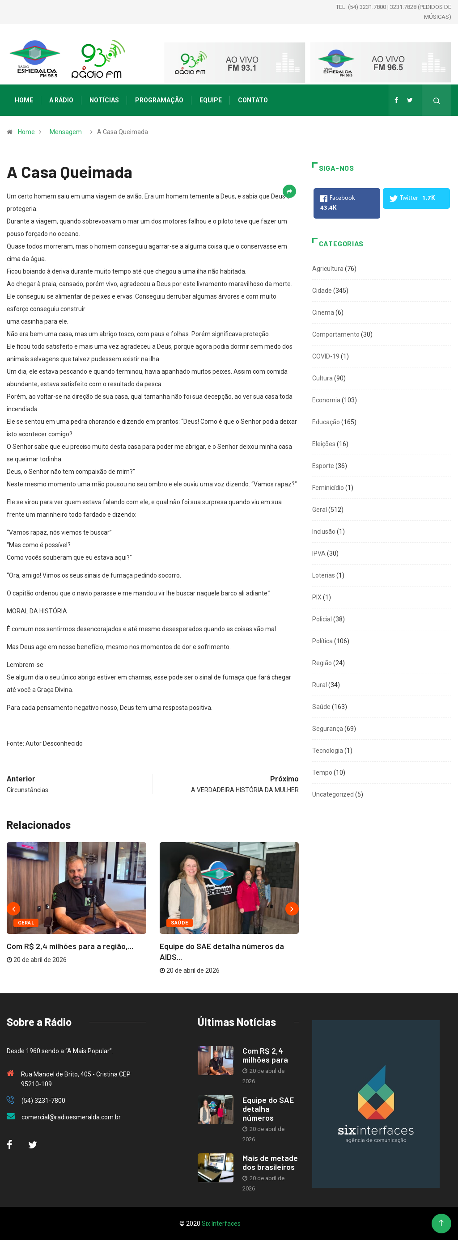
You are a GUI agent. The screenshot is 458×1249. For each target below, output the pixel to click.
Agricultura (328, 268)
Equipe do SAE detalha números (268, 1108)
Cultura (322, 378)
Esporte (323, 465)
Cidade (322, 290)
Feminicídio (328, 487)
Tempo (322, 772)
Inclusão (323, 531)
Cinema (323, 312)
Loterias (323, 575)
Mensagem (66, 131)
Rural (319, 684)
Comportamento (336, 334)
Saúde (179, 923)
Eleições (323, 443)
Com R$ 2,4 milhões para (265, 1055)
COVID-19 (325, 356)
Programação (159, 100)
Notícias (104, 100)
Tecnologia (327, 750)
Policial (322, 619)
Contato (253, 100)
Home (24, 100)
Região (322, 663)
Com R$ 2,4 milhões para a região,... (70, 946)
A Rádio (61, 100)
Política (322, 641)
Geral (26, 923)
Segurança (327, 728)
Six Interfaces (221, 1223)
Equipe (210, 100)
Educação (326, 422)
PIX (317, 597)
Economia (326, 400)
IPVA (319, 553)
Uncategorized (333, 794)
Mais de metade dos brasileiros (270, 1162)
